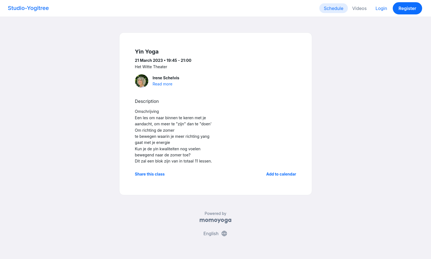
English (215, 233)
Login (381, 8)
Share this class (150, 174)
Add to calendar (281, 174)
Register (407, 8)
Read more (162, 84)
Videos (359, 8)
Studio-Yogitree (28, 8)
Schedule (333, 8)
